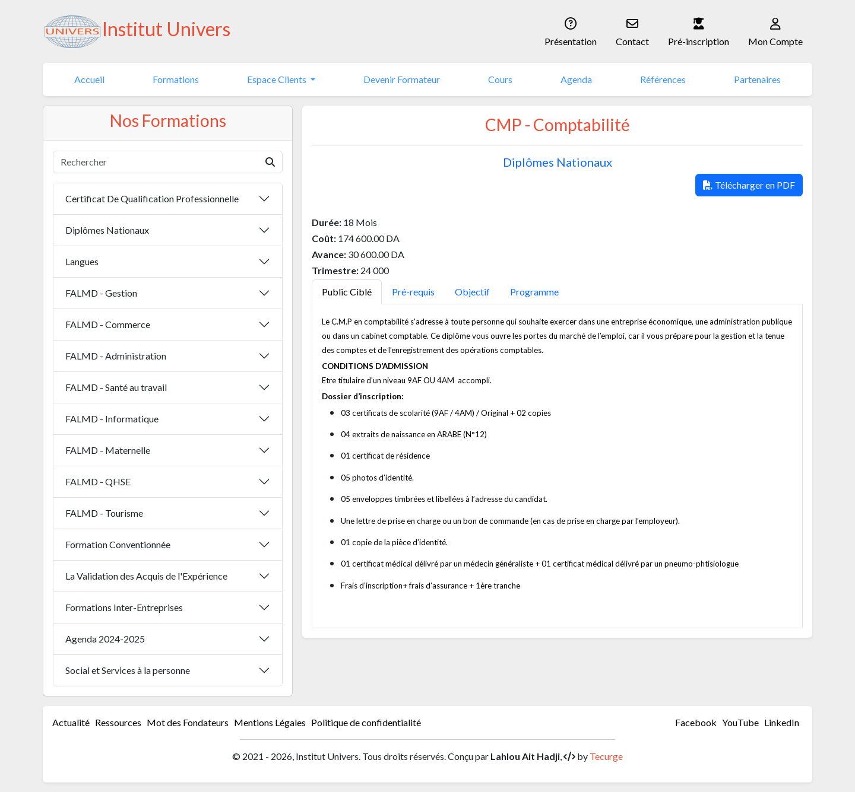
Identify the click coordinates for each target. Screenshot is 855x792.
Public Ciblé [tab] (347, 291)
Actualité (71, 722)
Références (663, 79)
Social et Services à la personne (127, 670)
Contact (632, 30)
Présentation (570, 30)
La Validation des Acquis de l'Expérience (146, 575)
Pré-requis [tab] (413, 291)
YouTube (740, 722)
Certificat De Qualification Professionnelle (152, 198)
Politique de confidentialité (366, 722)
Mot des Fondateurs (188, 722)
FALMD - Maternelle (107, 450)
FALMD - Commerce (107, 324)
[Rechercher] (156, 162)
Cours (500, 79)
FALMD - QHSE (98, 481)
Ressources (118, 722)
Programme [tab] (534, 291)
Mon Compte (775, 30)
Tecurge (606, 756)
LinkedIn (781, 722)
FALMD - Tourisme (104, 513)
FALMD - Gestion (101, 292)
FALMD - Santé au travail (116, 387)
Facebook (696, 722)
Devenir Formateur (401, 79)
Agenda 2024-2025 (105, 638)
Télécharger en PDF (749, 184)
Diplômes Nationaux (107, 230)
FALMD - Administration (115, 355)
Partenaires (757, 79)
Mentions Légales (270, 722)
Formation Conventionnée (117, 544)
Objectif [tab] (472, 291)
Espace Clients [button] (277, 79)
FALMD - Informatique (112, 418)
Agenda (576, 79)
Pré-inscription (698, 30)
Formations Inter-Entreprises (124, 607)
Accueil (89, 79)
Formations (176, 79)
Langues (82, 261)
